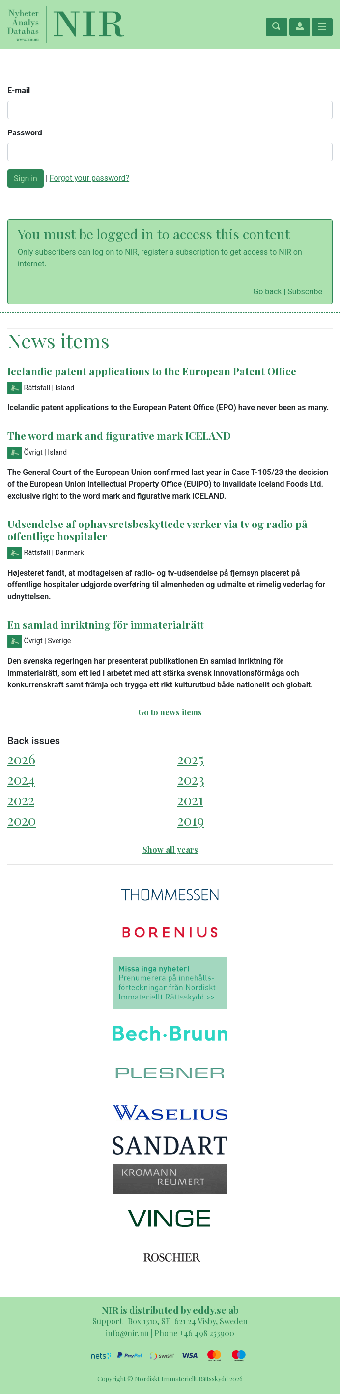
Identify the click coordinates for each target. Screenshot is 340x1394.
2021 (190, 799)
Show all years (170, 849)
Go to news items (170, 712)
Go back (267, 291)
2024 (21, 779)
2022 (20, 799)
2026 (21, 759)
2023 (190, 779)
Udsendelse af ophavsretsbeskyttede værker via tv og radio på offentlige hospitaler (157, 530)
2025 (190, 759)
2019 (190, 820)
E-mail (18, 90)
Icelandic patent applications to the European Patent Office (151, 371)
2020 (21, 820)
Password (24, 132)
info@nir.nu (127, 1333)
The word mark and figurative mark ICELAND (119, 435)
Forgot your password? (89, 178)
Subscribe (304, 291)
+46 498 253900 (206, 1333)
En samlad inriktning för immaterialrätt (105, 624)
